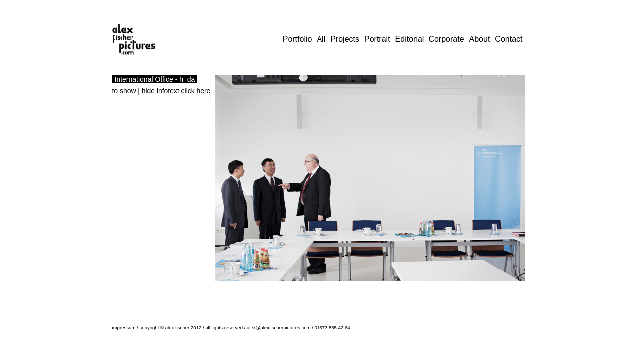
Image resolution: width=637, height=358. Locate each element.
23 (395, 289)
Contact (508, 39)
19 (363, 289)
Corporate (446, 39)
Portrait (377, 39)
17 (347, 289)
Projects (344, 39)
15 (331, 289)
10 (291, 289)
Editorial (409, 39)
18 (355, 289)
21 (379, 289)
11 (299, 289)
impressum (124, 327)
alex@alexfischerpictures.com (279, 327)
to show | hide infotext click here (161, 91)
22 (387, 289)
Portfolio (297, 39)
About (479, 39)
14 (323, 289)
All (321, 39)
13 (315, 289)
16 (339, 289)
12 (307, 289)
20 (371, 289)
